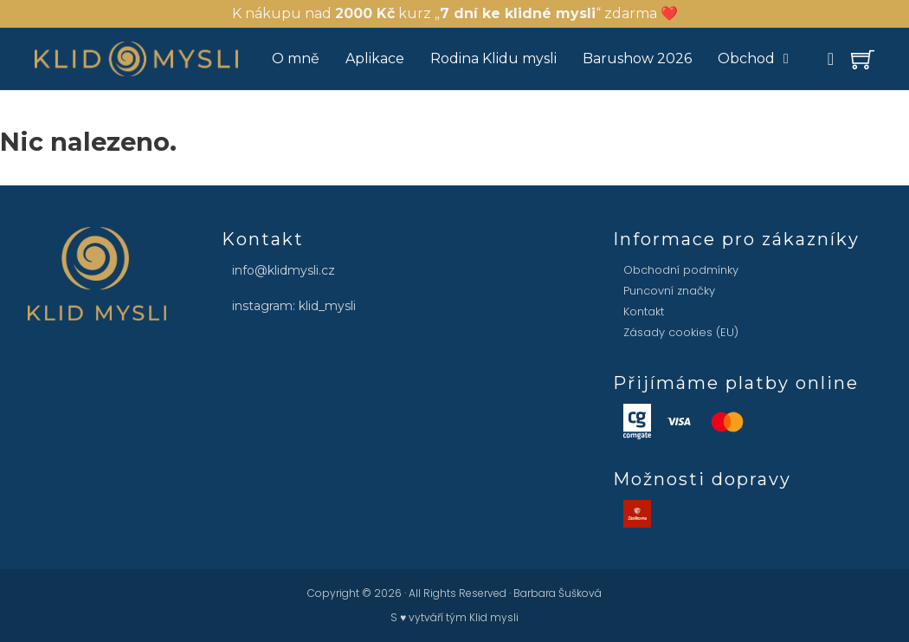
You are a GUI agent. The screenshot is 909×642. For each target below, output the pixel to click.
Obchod (746, 58)
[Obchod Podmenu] (786, 59)
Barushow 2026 (637, 58)
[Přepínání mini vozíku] (862, 59)
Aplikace (374, 58)
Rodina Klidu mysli (493, 58)
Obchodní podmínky (680, 270)
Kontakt (643, 311)
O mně (295, 58)
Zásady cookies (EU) (680, 332)
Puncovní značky (669, 290)
